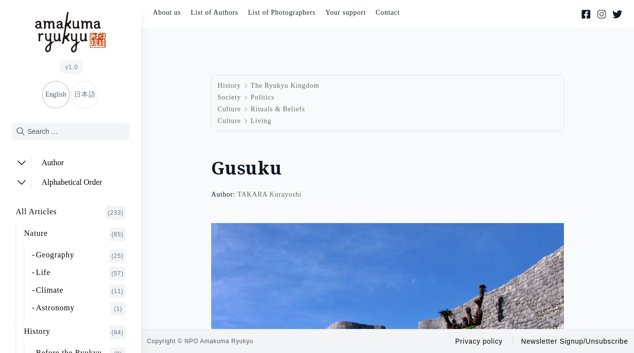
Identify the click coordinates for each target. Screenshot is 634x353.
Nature (74, 234)
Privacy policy (479, 341)
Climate (80, 291)
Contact (388, 12)
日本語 (85, 94)
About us (167, 12)
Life (80, 273)
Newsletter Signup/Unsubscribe (574, 341)
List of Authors (214, 12)
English (55, 94)
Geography (80, 256)
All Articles (70, 213)
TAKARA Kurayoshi (269, 194)
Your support (345, 12)
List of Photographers (282, 12)
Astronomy (80, 309)
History (74, 332)
